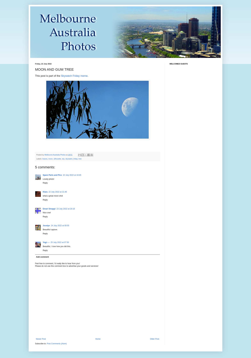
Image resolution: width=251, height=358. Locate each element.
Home (98, 339)
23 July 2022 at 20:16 (66, 209)
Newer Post (41, 339)
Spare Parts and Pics (52, 175)
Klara (45, 192)
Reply (45, 183)
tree (80, 159)
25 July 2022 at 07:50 (60, 242)
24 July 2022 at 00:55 (60, 225)
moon (50, 159)
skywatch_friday (71, 159)
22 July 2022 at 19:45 (72, 175)
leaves (44, 159)
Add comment (42, 257)
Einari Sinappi (49, 209)
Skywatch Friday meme (74, 76)
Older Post (154, 339)
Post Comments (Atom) (57, 343)
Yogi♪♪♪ (46, 242)
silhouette (57, 159)
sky (63, 159)
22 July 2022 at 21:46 (58, 192)
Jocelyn (46, 225)
